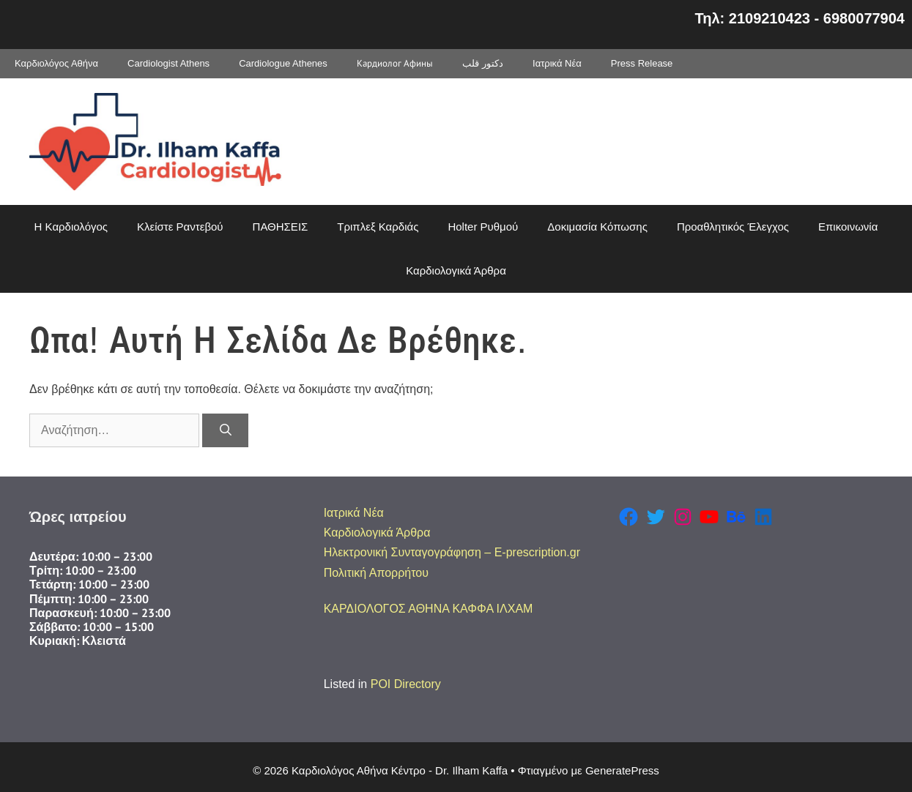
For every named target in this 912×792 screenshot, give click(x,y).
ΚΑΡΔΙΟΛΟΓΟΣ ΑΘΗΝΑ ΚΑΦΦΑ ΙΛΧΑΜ (428, 608)
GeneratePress (622, 770)
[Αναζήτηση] (225, 430)
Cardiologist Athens (168, 63)
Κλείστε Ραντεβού (180, 226)
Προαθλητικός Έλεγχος (733, 226)
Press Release (642, 63)
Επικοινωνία (848, 226)
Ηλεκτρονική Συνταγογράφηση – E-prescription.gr (452, 552)
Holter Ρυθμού (483, 226)
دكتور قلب (482, 63)
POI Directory (406, 684)
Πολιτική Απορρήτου (376, 573)
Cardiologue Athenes (283, 63)
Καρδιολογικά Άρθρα (456, 270)
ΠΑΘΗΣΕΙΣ (280, 226)
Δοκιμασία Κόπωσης (597, 226)
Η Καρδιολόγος (71, 226)
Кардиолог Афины (395, 63)
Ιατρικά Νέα (557, 63)
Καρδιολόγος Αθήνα (56, 63)
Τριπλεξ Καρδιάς (377, 226)
